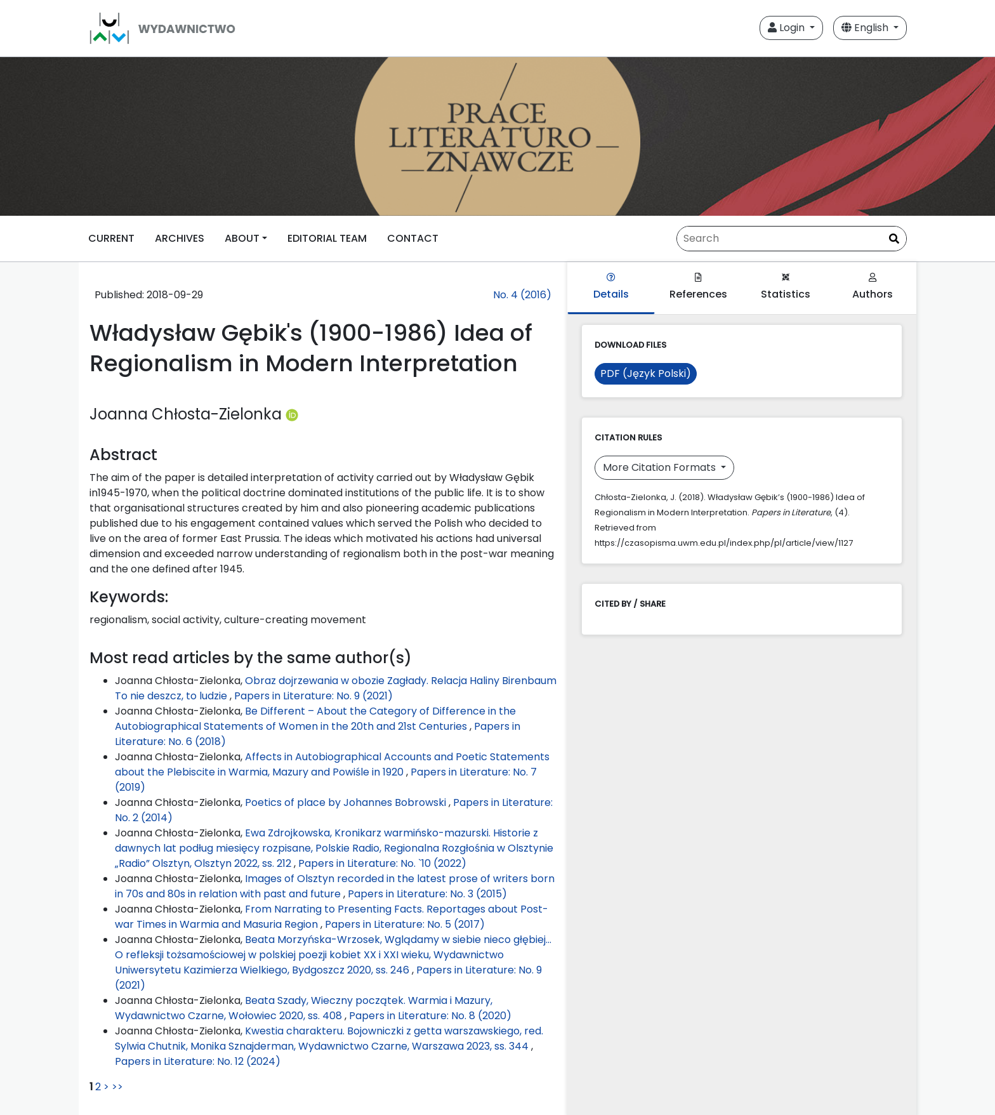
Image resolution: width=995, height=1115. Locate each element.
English (866, 27)
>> (117, 1086)
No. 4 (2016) (522, 294)
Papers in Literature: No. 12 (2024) (197, 1061)
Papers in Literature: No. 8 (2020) (430, 1015)
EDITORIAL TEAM (327, 238)
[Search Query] (791, 239)
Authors (872, 287)
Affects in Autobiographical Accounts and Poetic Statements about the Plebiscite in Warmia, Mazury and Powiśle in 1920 (332, 764)
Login (787, 27)
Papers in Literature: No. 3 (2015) (427, 894)
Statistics (785, 287)
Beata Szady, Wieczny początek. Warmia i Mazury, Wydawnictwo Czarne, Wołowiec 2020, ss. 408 (303, 1008)
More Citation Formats (660, 467)
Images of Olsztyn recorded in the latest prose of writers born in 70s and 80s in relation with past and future (335, 886)
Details (611, 287)
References (698, 287)
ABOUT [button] (242, 238)
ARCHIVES (179, 238)
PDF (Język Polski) (645, 373)
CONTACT (412, 238)
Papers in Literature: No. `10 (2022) (382, 863)
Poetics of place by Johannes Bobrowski (347, 802)
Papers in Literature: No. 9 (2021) (313, 696)
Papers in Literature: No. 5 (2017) (405, 924)
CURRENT (111, 238)
